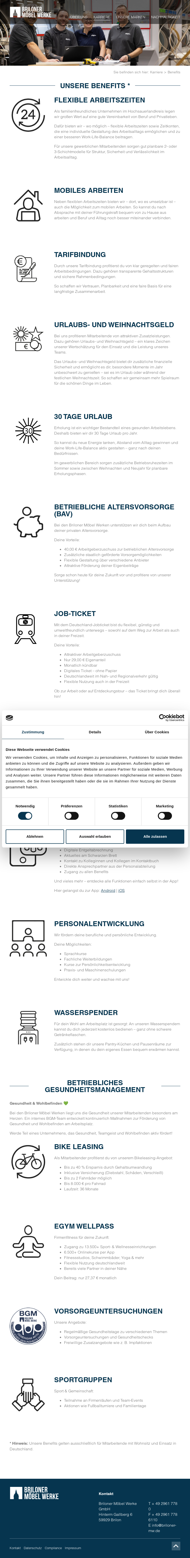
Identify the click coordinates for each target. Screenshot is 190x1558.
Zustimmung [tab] (33, 732)
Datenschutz (33, 1548)
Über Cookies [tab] (157, 732)
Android (108, 890)
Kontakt (15, 1548)
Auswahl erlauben (95, 836)
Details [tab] (95, 732)
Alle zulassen (155, 836)
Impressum (73, 1548)
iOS (121, 890)
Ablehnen (34, 836)
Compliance (53, 1548)
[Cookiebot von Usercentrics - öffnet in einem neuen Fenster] (162, 717)
